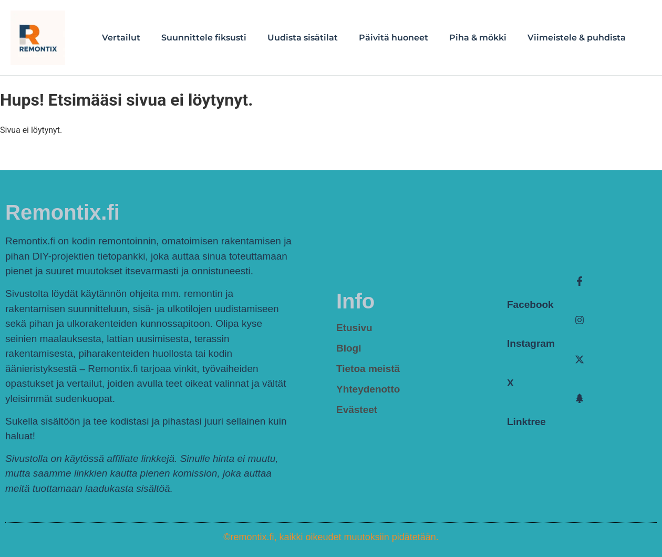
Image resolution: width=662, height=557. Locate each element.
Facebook (530, 304)
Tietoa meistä (368, 368)
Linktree (526, 421)
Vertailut (121, 38)
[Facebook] (579, 281)
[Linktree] (579, 398)
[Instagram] (579, 320)
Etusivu (354, 327)
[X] (579, 359)
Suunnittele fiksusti (203, 38)
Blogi (348, 348)
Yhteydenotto (368, 389)
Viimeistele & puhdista (576, 38)
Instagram (531, 343)
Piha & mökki (477, 38)
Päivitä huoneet (393, 38)
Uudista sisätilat (302, 38)
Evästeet (356, 409)
